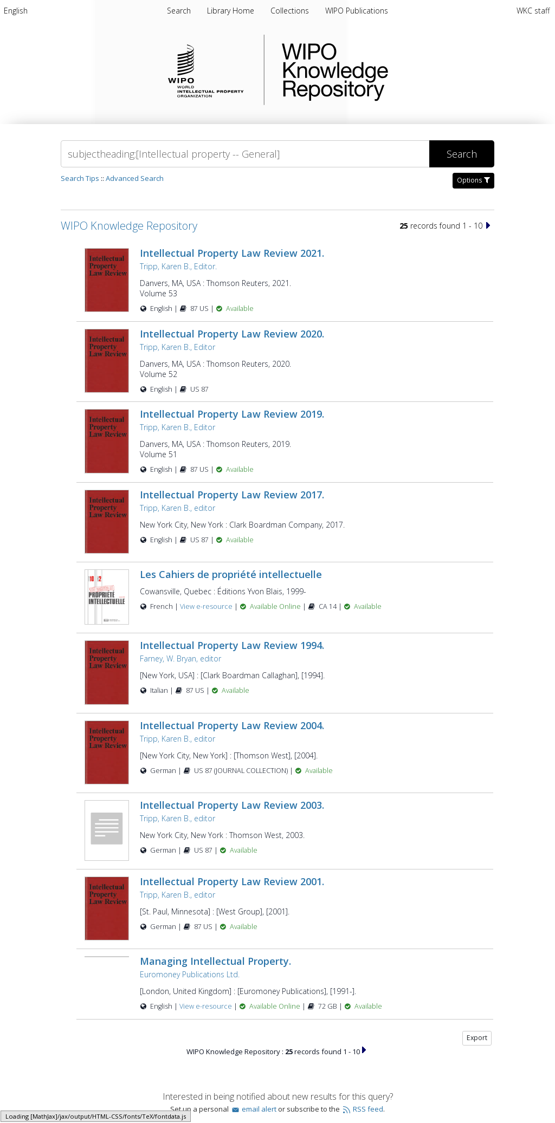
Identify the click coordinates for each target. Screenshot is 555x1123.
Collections (290, 10)
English (16, 10)
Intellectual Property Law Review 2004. (232, 725)
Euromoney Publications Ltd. (190, 974)
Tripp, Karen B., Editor (177, 347)
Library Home (231, 10)
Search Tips (80, 178)
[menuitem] (15, 11)
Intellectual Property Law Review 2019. (232, 413)
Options (473, 180)
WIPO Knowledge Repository (379, 70)
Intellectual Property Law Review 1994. (232, 645)
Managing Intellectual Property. (215, 961)
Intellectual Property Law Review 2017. (232, 494)
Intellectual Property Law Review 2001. (232, 881)
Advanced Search (135, 178)
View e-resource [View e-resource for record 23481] (207, 606)
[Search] (245, 153)
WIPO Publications (356, 10)
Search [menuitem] (179, 10)
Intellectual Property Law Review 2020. (232, 333)
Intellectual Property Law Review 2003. (232, 805)
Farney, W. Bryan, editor (180, 658)
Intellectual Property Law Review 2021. (232, 252)
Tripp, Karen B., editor (177, 508)
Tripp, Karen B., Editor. (178, 266)
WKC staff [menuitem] (533, 10)
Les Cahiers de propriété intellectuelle (231, 574)
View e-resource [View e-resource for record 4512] (206, 1006)
